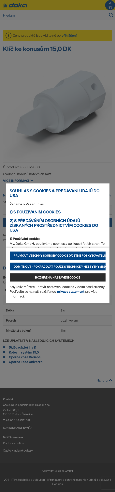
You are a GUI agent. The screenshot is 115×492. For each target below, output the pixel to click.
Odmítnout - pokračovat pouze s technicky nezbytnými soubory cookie (60, 266)
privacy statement (70, 291)
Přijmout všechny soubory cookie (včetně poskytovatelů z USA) (60, 255)
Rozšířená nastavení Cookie (57, 277)
